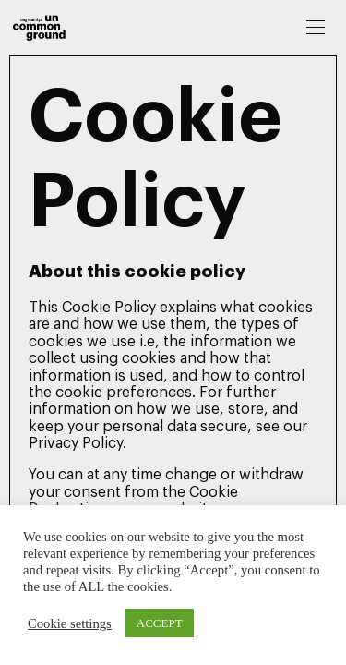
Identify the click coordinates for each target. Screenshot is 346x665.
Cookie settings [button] (70, 623)
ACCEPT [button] (160, 623)
